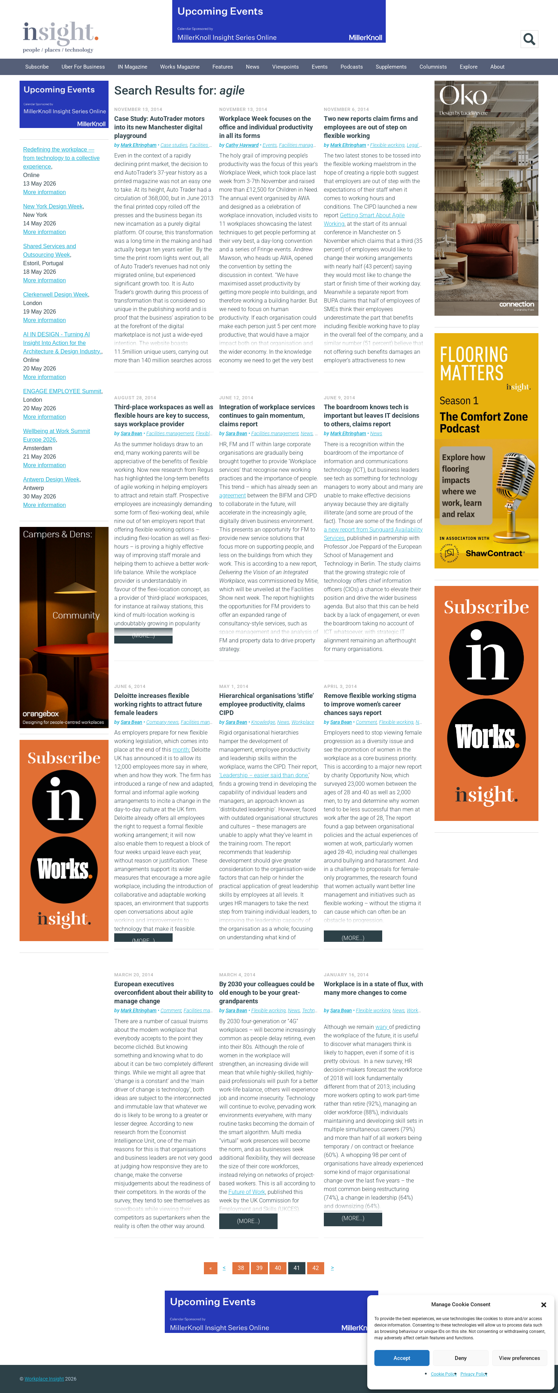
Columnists (433, 67)
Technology (314, 1010)
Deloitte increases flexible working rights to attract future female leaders (158, 704)
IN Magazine (132, 67)
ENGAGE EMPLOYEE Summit (62, 391)
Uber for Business (83, 67)
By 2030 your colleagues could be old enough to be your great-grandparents (267, 992)
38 (241, 1268)
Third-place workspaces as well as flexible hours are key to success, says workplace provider (163, 415)
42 (315, 1268)
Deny (461, 1358)
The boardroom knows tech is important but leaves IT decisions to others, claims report (371, 415)
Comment (366, 722)
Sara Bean (131, 433)
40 (278, 1268)
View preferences (519, 1358)
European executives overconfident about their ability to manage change (163, 992)
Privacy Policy (474, 1374)
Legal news (418, 145)
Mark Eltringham (139, 145)
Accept (402, 1358)
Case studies (174, 145)
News (252, 67)
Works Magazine (180, 67)
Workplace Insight (44, 1379)
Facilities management (213, 145)
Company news (162, 722)
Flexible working (387, 145)
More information (44, 192)
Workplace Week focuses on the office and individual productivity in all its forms (266, 127)
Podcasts (352, 67)
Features (222, 67)
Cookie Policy (444, 1374)
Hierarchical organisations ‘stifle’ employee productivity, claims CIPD (266, 704)
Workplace (302, 722)
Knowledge (263, 722)
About (497, 67)
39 (259, 1268)
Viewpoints (285, 67)
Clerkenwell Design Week (55, 295)
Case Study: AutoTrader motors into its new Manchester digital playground (159, 127)
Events (320, 67)
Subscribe (37, 67)
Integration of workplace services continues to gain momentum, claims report (267, 415)
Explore (469, 67)
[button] (543, 1304)
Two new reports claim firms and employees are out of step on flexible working (371, 127)
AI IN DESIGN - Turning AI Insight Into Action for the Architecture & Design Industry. (62, 342)
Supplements (391, 67)
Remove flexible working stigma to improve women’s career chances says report (370, 704)
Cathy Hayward (242, 145)
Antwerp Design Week (51, 479)
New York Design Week (53, 206)
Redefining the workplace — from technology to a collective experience (61, 158)
